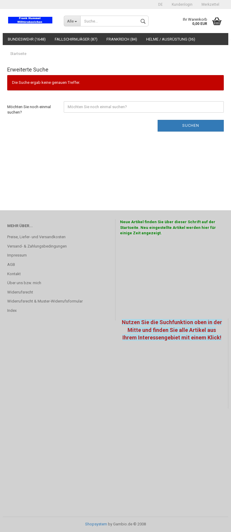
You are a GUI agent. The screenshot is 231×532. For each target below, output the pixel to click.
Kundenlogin (182, 4)
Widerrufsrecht (20, 292)
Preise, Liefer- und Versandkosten (36, 237)
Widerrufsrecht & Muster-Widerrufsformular (45, 301)
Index (12, 310)
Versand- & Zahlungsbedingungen (37, 246)
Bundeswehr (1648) (27, 39)
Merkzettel (210, 4)
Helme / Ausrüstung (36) (170, 39)
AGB (11, 264)
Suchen (190, 125)
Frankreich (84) (121, 39)
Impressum (17, 255)
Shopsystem (96, 524)
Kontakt (14, 274)
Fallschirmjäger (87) (76, 39)
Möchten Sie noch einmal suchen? (29, 110)
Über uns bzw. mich (24, 283)
